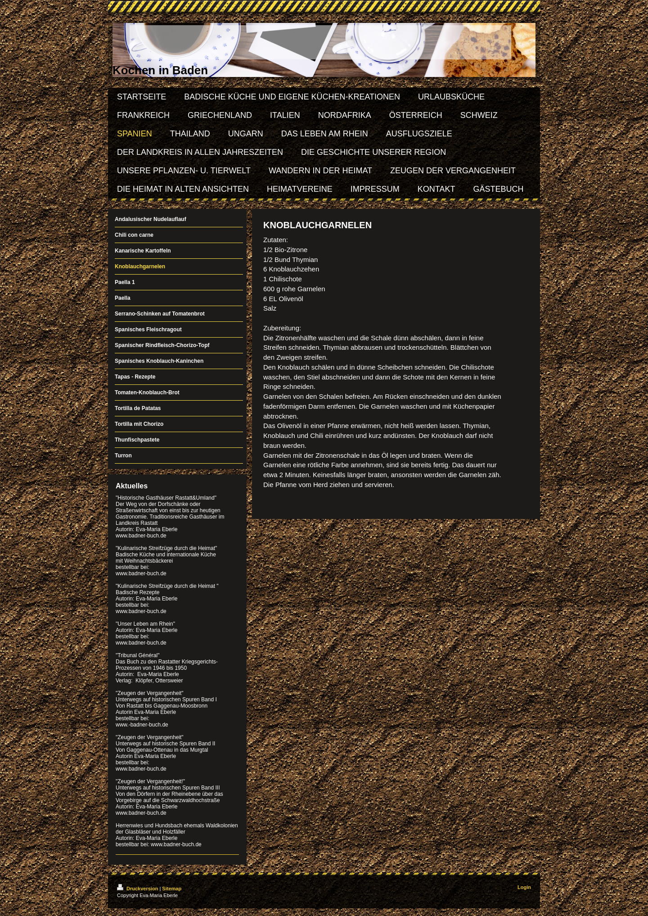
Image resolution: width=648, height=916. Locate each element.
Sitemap (171, 888)
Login (524, 887)
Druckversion (138, 888)
